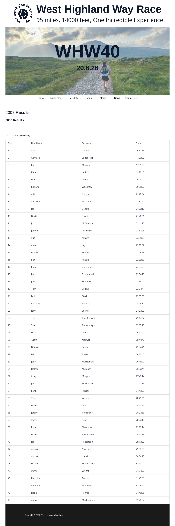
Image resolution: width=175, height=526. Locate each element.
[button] (64, 98)
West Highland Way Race (99, 9)
